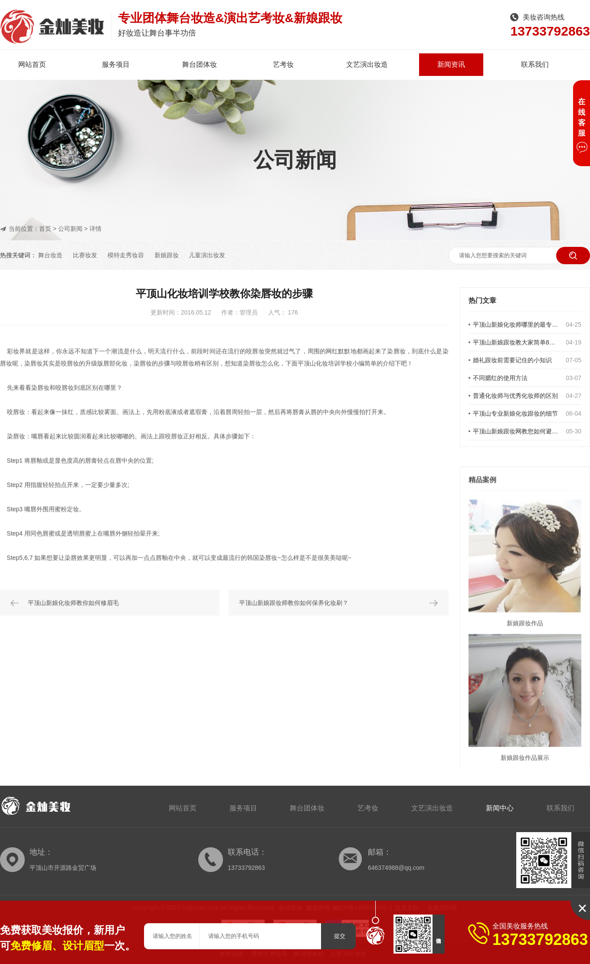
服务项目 (116, 64)
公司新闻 (70, 228)
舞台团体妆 (199, 64)
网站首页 (32, 64)
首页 (45, 228)
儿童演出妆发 (207, 255)
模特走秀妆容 (126, 255)
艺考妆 (283, 64)
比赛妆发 (85, 255)
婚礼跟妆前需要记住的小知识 (512, 360)
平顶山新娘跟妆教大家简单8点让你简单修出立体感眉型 (517, 342)
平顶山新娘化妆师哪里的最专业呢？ (517, 324)
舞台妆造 (50, 255)
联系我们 (535, 64)
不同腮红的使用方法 (500, 377)
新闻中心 (500, 808)
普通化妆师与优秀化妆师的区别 (515, 395)
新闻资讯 (451, 64)
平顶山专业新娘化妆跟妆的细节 (515, 413)
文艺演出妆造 (367, 64)
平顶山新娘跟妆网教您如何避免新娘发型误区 (517, 431)
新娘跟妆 (166, 255)
